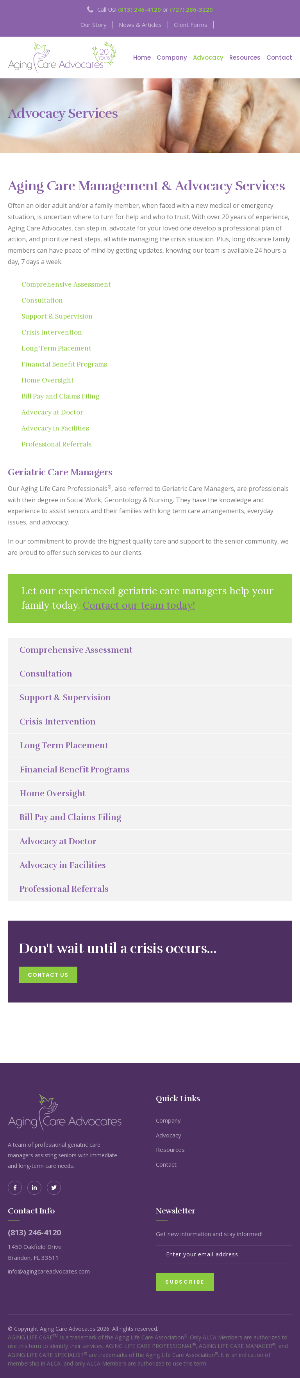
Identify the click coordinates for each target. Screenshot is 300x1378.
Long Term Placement (56, 348)
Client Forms (190, 24)
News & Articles (140, 24)
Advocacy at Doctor (52, 412)
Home (142, 57)
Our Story (93, 24)
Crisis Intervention (51, 332)
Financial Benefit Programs (64, 364)
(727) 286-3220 (191, 9)
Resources (245, 57)
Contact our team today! (139, 605)
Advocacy (208, 57)
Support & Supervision (57, 316)
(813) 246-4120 (139, 9)
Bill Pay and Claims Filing (60, 396)
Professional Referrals (56, 444)
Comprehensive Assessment (66, 284)
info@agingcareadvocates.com (49, 1271)
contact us (48, 975)
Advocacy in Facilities (55, 428)
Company (172, 57)
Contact (279, 57)
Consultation (42, 300)
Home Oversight (47, 380)
